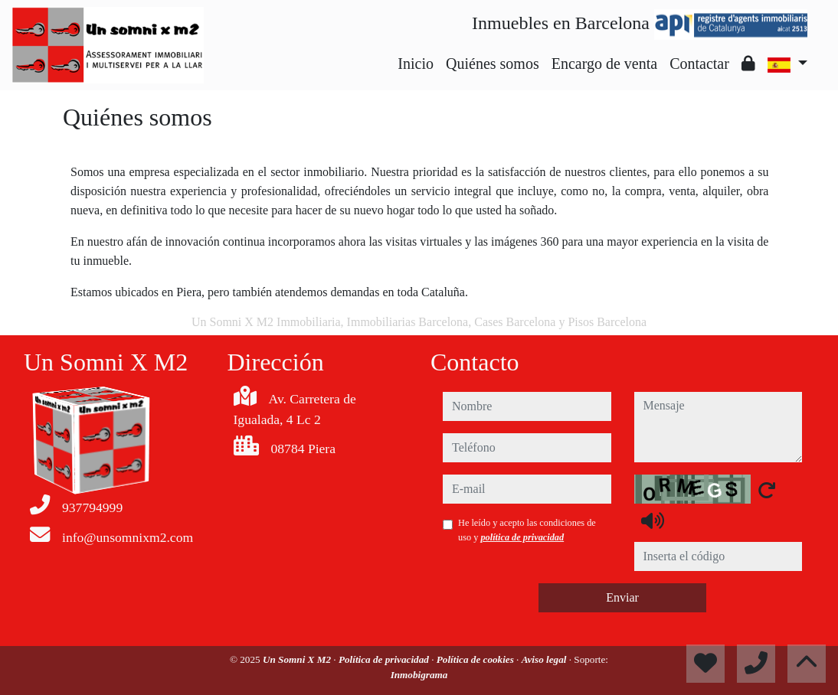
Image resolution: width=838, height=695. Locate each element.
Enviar (622, 597)
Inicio (416, 63)
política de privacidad (522, 537)
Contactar (699, 63)
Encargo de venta (604, 63)
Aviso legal (545, 659)
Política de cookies (476, 659)
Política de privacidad (385, 659)
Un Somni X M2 (298, 659)
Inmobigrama (419, 674)
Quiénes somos (492, 63)
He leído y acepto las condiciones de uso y (527, 529)
